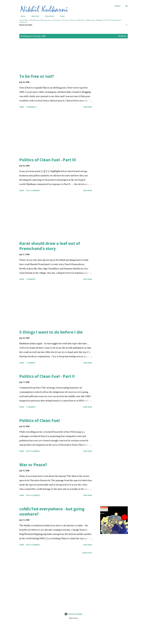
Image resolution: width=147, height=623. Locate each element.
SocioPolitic (24, 20)
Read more (87, 107)
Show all (122, 36)
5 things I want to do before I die (51, 332)
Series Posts (48, 16)
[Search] (117, 6)
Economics (57, 20)
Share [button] (21, 107)
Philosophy (90, 20)
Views (61, 16)
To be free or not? (36, 76)
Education (80, 20)
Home (21, 16)
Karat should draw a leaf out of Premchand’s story (49, 246)
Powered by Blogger (73, 614)
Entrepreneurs (46, 20)
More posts (87, 553)
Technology (34, 20)
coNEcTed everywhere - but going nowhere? (51, 511)
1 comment (30, 279)
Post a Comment (33, 190)
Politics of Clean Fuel (39, 420)
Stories (65, 20)
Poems (72, 20)
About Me (33, 16)
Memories (23, 22)
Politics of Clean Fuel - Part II (47, 376)
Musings (99, 20)
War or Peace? (33, 464)
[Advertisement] (69, 59)
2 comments (31, 107)
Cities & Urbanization (112, 20)
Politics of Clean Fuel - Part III (47, 159)
